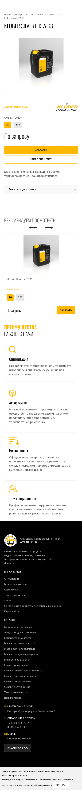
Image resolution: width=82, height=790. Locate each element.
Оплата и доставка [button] (22, 189)
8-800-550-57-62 (17, 727)
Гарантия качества (15, 584)
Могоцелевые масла (16, 660)
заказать (41, 150)
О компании (11, 579)
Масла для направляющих (20, 649)
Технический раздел (16, 595)
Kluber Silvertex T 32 (20, 279)
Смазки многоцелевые (17, 681)
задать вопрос (18, 748)
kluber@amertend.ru (19, 739)
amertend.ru (28, 542)
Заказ (7, 600)
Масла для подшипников (19, 643)
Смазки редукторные (17, 687)
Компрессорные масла (17, 638)
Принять (60, 785)
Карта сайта (11, 611)
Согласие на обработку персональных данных (32, 606)
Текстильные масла (16, 692)
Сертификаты (12, 590)
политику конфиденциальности (38, 785)
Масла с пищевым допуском (21, 654)
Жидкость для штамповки (20, 632)
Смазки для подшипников (20, 676)
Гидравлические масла (18, 627)
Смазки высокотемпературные (23, 671)
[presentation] (33, 228)
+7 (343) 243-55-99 (18, 723)
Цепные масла (12, 698)
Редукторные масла (16, 665)
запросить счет (41, 159)
